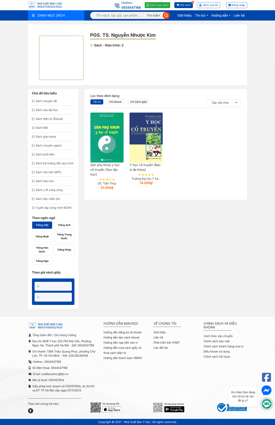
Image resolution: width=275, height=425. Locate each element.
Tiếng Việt (42, 225)
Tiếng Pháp (64, 249)
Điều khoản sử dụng (217, 351)
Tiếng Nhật (42, 236)
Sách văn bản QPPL (47, 172)
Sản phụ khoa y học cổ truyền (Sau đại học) (105, 169)
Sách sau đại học (45, 110)
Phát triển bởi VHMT (167, 342)
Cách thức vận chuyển (218, 336)
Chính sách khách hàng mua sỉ (223, 346)
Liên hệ (239, 15)
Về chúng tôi (165, 323)
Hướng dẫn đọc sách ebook (122, 337)
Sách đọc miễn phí (46, 198)
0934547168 (131, 7)
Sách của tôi (208, 5)
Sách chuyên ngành (47, 145)
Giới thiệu (184, 15)
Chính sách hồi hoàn (217, 356)
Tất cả (97, 101)
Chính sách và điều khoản (220, 325)
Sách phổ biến (43, 154)
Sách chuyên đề (44, 101)
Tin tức (200, 15)
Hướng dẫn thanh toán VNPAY (123, 358)
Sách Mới (40, 127)
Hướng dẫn (219, 15)
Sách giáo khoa (44, 136)
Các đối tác (161, 347)
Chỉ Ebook (115, 101)
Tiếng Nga (42, 260)
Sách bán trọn (43, 181)
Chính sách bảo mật (216, 341)
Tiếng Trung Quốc (64, 236)
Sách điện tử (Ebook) (47, 118)
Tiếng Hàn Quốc (42, 249)
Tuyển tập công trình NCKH (52, 207)
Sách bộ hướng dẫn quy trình (53, 163)
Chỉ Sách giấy (138, 101)
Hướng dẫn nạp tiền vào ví (121, 342)
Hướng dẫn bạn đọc (121, 323)
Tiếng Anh (64, 225)
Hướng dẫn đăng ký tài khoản (123, 332)
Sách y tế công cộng (47, 190)
